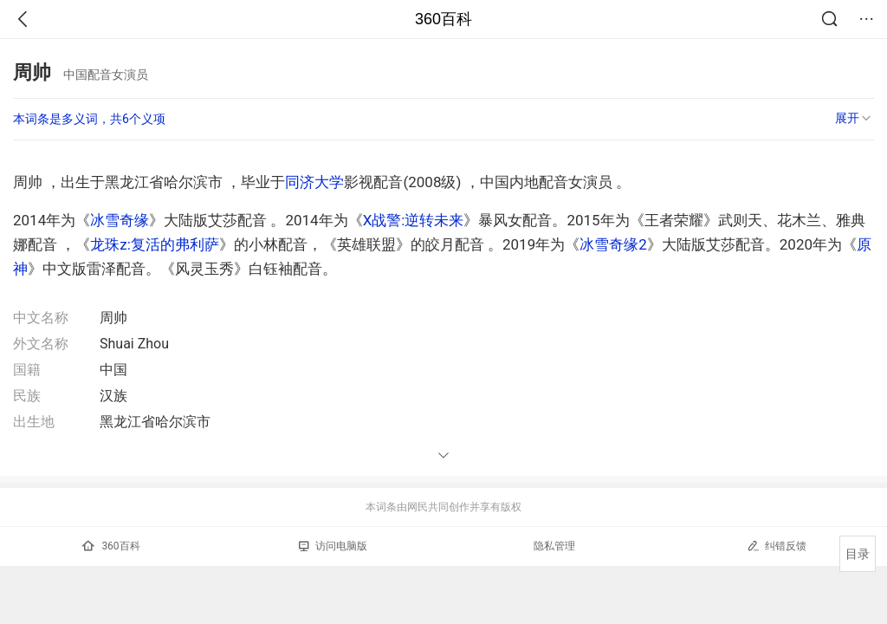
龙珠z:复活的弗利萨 (154, 244)
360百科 (443, 19)
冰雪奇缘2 (613, 244)
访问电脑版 (333, 546)
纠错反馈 (776, 545)
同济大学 (314, 182)
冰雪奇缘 (119, 220)
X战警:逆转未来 (413, 220)
